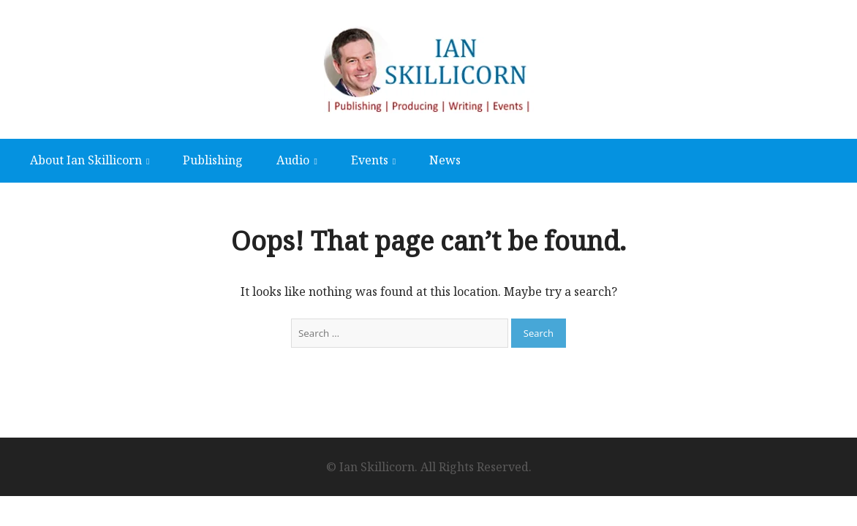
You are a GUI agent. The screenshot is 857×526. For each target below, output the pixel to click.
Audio (292, 160)
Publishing (213, 160)
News (445, 160)
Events (369, 160)
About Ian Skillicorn (86, 160)
